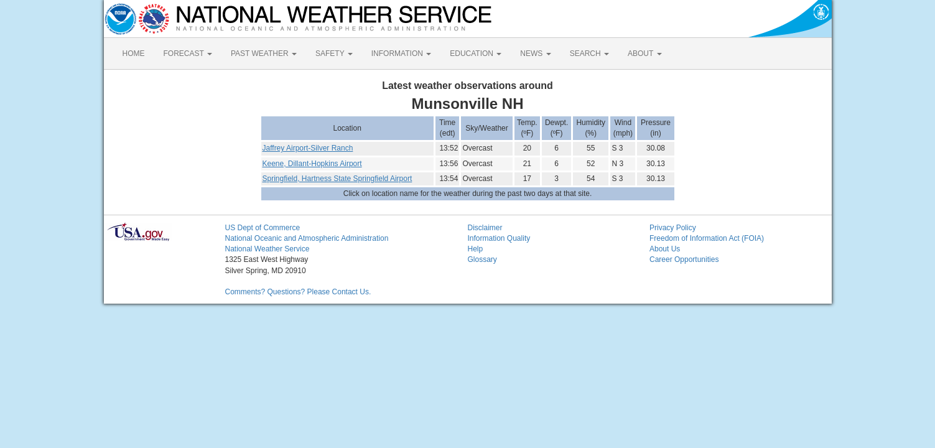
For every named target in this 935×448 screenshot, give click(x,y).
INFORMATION (401, 53)
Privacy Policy (672, 227)
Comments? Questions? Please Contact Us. (298, 291)
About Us (664, 249)
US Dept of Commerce (262, 227)
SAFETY (334, 53)
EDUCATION (475, 53)
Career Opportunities (684, 259)
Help (475, 249)
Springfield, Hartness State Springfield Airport (337, 178)
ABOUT (644, 53)
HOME (134, 53)
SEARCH (589, 53)
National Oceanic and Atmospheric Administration (307, 238)
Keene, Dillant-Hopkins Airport (312, 163)
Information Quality (499, 238)
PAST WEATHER (264, 53)
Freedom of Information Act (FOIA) (706, 238)
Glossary (482, 259)
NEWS (535, 53)
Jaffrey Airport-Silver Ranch (308, 148)
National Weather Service (267, 249)
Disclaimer (485, 227)
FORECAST (188, 53)
